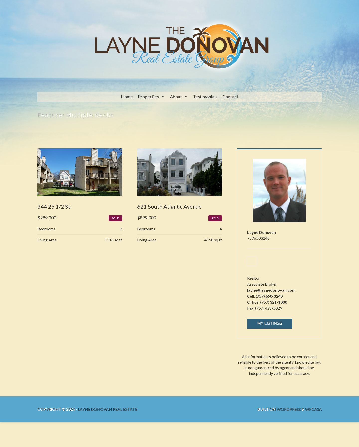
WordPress (289, 409)
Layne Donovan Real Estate (107, 409)
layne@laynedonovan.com (271, 290)
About (176, 96)
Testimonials (205, 96)
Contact (230, 96)
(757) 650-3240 (269, 296)
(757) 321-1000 (273, 302)
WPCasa (313, 409)
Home (127, 96)
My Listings (269, 323)
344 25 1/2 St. (54, 206)
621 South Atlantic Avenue (169, 206)
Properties (148, 96)
